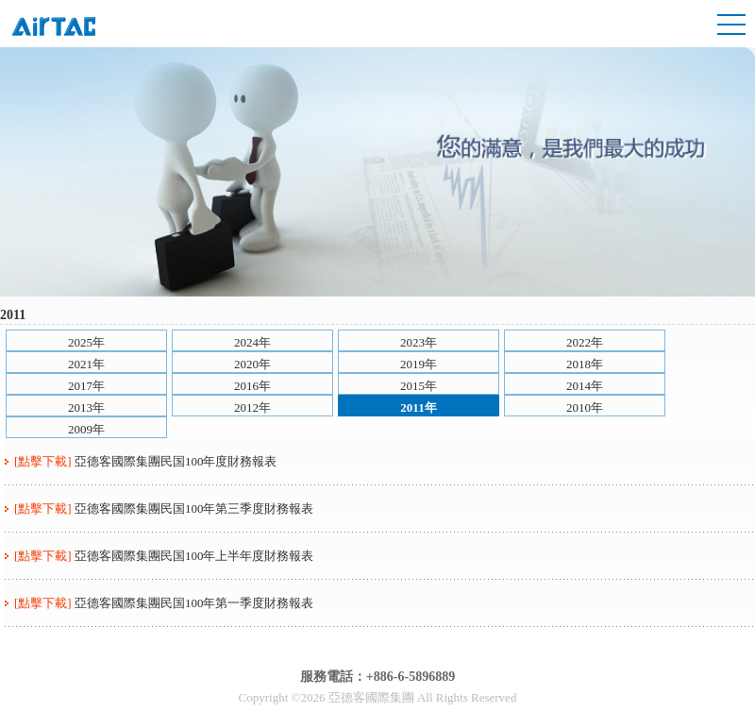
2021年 (86, 364)
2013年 (86, 407)
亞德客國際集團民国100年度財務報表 (176, 461)
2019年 (418, 364)
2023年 (418, 342)
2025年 (86, 342)
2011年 (418, 407)
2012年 (252, 407)
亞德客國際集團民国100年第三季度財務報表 (194, 508)
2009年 (86, 429)
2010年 (584, 407)
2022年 (584, 342)
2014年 (584, 386)
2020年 (252, 364)
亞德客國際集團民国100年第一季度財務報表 (194, 603)
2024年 (252, 342)
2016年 (252, 386)
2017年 (86, 386)
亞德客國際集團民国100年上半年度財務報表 (194, 556)
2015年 (418, 386)
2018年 (584, 364)
